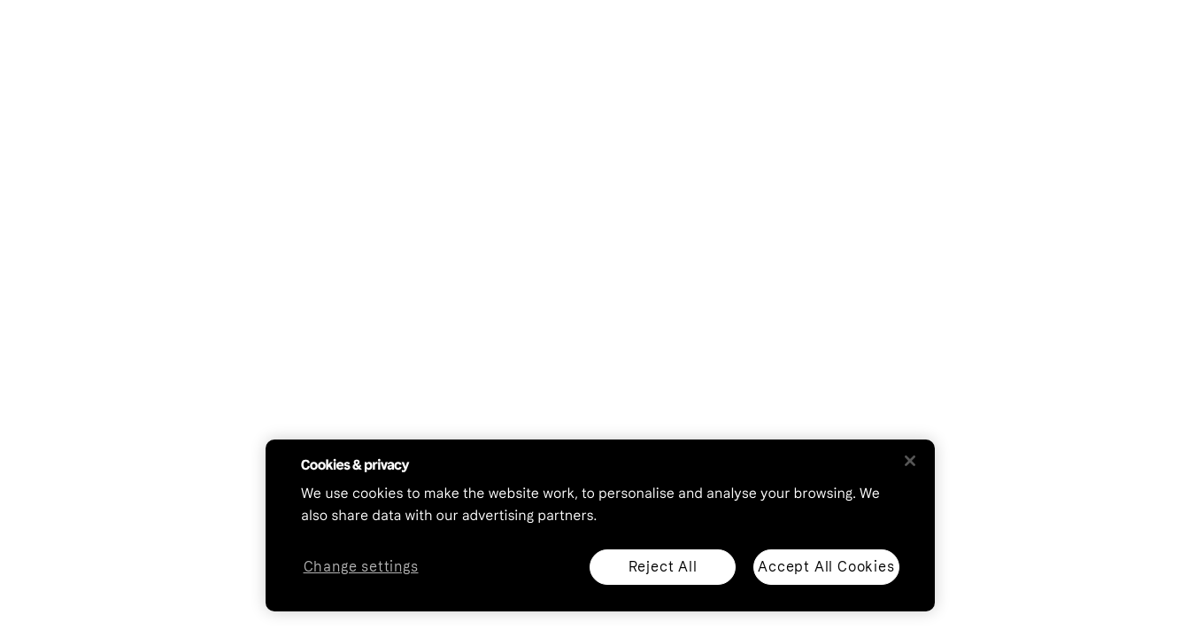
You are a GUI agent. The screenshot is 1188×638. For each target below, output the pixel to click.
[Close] (910, 460)
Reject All (663, 566)
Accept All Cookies (826, 566)
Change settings (361, 567)
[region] (600, 525)
